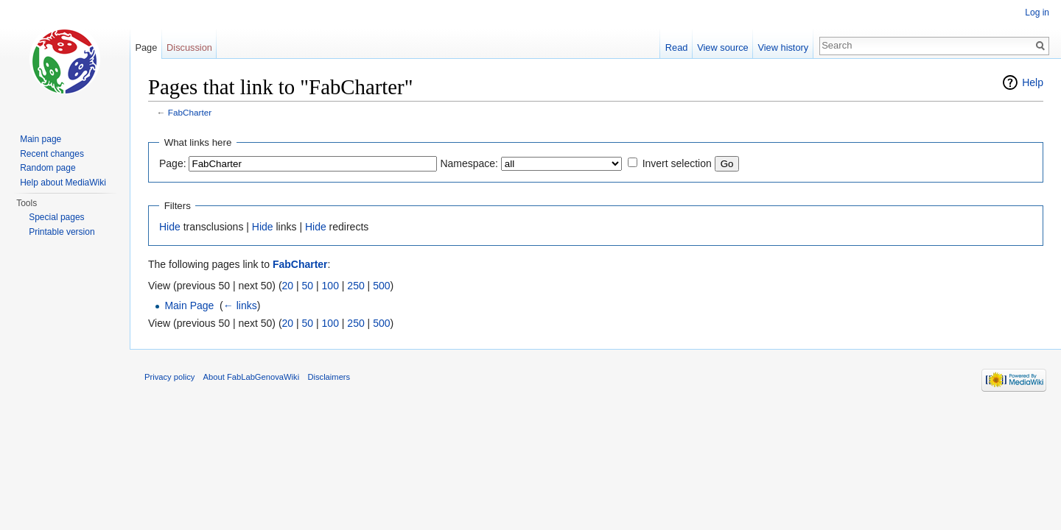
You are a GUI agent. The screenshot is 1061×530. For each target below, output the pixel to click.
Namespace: (469, 163)
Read (676, 47)
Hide (170, 227)
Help (1032, 82)
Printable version (61, 232)
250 (355, 286)
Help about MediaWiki (63, 182)
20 (288, 286)
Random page (47, 168)
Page (146, 47)
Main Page (189, 305)
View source (722, 47)
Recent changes (52, 154)
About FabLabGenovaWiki (251, 376)
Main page (40, 139)
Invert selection (677, 163)
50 (308, 286)
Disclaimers (328, 376)
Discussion (189, 47)
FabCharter (189, 112)
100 (330, 286)
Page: (172, 163)
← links (240, 305)
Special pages (56, 217)
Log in (1037, 12)
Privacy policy (169, 376)
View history (782, 47)
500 (381, 286)
